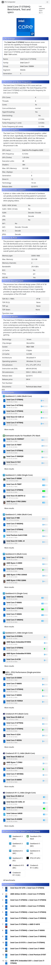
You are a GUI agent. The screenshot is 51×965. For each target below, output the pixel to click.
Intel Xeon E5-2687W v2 (15, 496)
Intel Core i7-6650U (14, 695)
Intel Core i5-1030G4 (14, 701)
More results (9, 429)
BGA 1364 (8, 54)
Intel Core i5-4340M (14, 819)
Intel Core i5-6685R (14, 780)
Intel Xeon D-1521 (13, 462)
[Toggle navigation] (47, 2)
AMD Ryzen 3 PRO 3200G (16, 580)
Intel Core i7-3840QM (14, 456)
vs (27, 888)
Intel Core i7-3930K (14, 478)
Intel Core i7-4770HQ (14, 422)
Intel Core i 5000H (27, 66)
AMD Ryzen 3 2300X (14, 563)
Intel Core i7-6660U (14, 683)
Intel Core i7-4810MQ (14, 774)
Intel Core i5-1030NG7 (15, 439)
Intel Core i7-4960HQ (14, 597)
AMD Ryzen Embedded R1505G (18, 642)
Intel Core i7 (26, 49)
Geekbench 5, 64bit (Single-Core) (19, 633)
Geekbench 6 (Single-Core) (16, 593)
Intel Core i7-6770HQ (14, 405)
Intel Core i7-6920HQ (14, 523)
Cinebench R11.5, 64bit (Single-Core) (20, 792)
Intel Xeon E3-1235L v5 (15, 802)
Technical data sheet (33, 386)
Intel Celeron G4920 (14, 813)
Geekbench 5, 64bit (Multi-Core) (18, 514)
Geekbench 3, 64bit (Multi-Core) (18, 396)
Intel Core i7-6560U (14, 602)
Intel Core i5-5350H (14, 678)
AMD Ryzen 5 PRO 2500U (16, 501)
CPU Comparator (8, 2)
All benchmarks (9, 880)
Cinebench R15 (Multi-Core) (16, 714)
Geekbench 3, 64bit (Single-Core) (19, 475)
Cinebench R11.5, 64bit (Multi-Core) (20, 753)
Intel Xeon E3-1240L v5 (15, 541)
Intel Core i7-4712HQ (14, 557)
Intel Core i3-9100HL (14, 636)
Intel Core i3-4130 (13, 659)
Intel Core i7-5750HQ (14, 411)
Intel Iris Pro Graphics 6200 (16, 138)
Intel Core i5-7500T (14, 484)
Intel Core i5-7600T (14, 445)
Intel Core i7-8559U (14, 740)
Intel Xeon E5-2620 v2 (15, 717)
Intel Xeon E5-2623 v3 (15, 756)
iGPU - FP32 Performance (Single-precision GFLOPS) (23, 673)
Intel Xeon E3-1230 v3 (15, 417)
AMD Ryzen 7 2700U (14, 762)
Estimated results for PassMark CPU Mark (22, 435)
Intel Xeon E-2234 (13, 734)
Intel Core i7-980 (13, 518)
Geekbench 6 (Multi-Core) (16, 554)
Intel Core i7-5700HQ (14, 399)
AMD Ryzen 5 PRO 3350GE (16, 574)
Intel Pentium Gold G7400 (16, 535)
